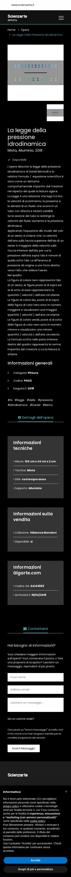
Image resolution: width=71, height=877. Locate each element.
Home (12, 30)
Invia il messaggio (23, 748)
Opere (25, 30)
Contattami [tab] (35, 628)
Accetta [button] (35, 860)
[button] (66, 791)
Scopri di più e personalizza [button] (35, 869)
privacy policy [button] (11, 806)
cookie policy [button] (37, 820)
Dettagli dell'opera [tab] (35, 417)
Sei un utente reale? (21, 719)
